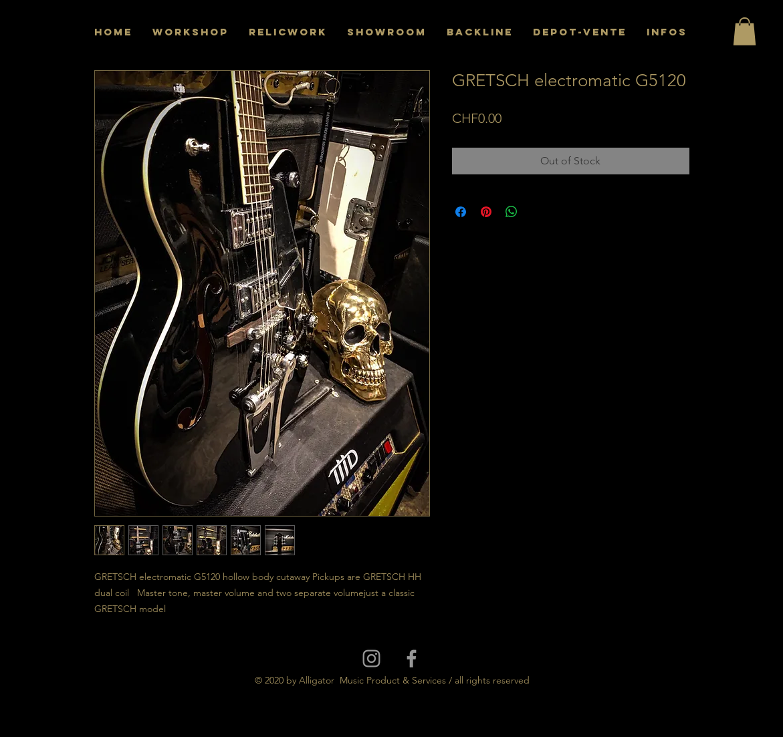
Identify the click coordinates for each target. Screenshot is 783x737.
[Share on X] (537, 212)
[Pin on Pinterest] (486, 212)
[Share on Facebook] (461, 212)
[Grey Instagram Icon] (371, 658)
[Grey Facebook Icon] (411, 658)
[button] (744, 31)
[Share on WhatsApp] (512, 212)
